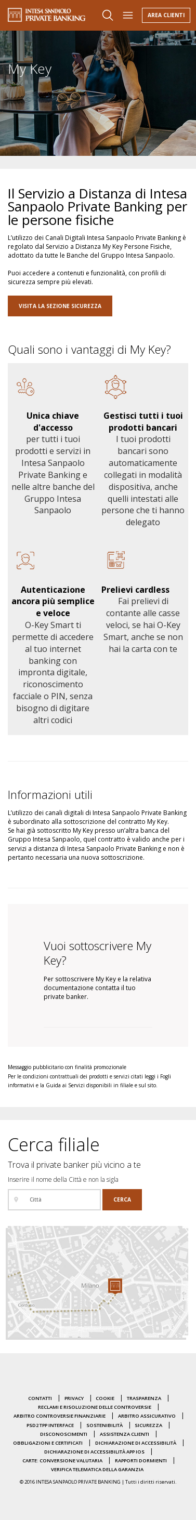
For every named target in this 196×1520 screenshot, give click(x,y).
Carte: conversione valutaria (62, 1460)
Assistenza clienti (124, 1434)
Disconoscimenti (63, 1434)
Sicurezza (148, 1425)
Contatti (40, 1398)
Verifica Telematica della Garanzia (97, 1469)
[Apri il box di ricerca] (107, 15)
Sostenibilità (104, 1425)
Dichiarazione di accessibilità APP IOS (94, 1451)
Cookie (105, 1398)
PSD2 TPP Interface (50, 1425)
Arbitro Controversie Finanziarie (60, 1415)
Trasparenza (144, 1398)
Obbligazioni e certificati (48, 1442)
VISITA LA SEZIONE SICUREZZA (60, 306)
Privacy (74, 1398)
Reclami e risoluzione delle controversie (94, 1407)
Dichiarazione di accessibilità (135, 1442)
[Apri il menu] (128, 15)
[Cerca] (122, 1199)
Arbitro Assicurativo (147, 1415)
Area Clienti (166, 15)
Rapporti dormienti (141, 1460)
